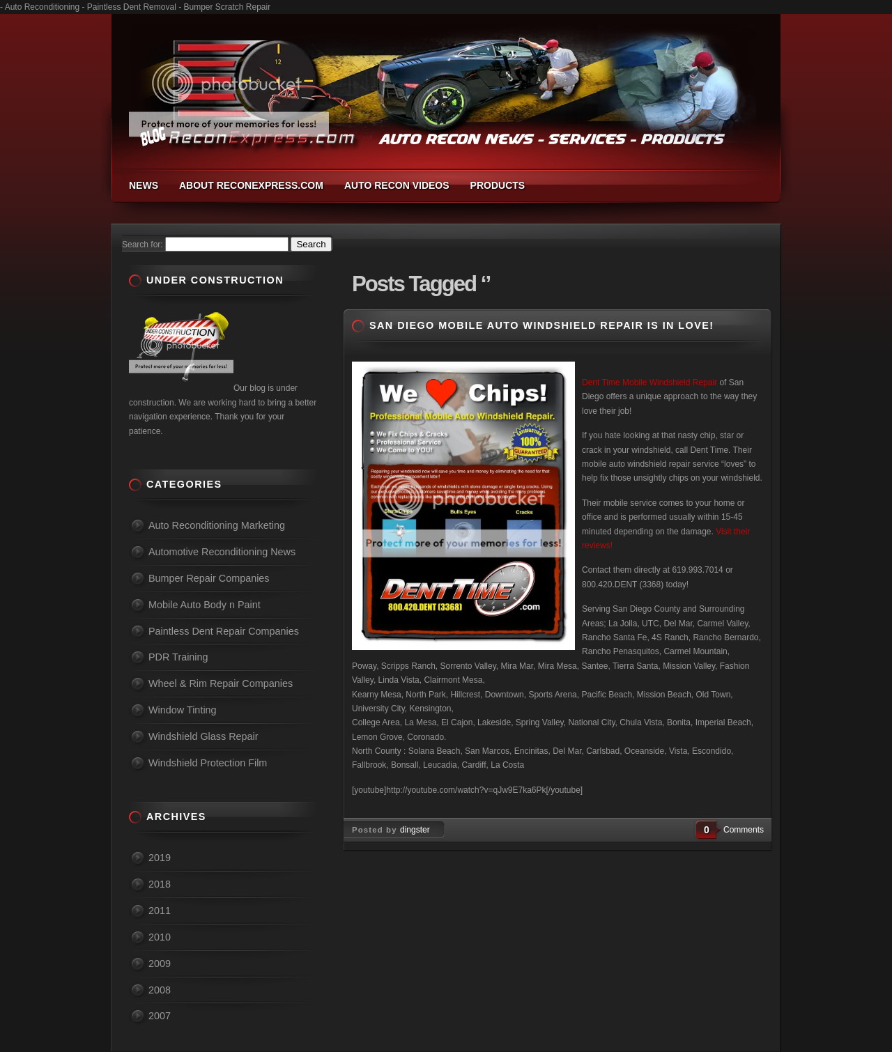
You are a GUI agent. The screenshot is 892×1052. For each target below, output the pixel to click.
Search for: (142, 244)
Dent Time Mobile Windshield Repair (649, 382)
